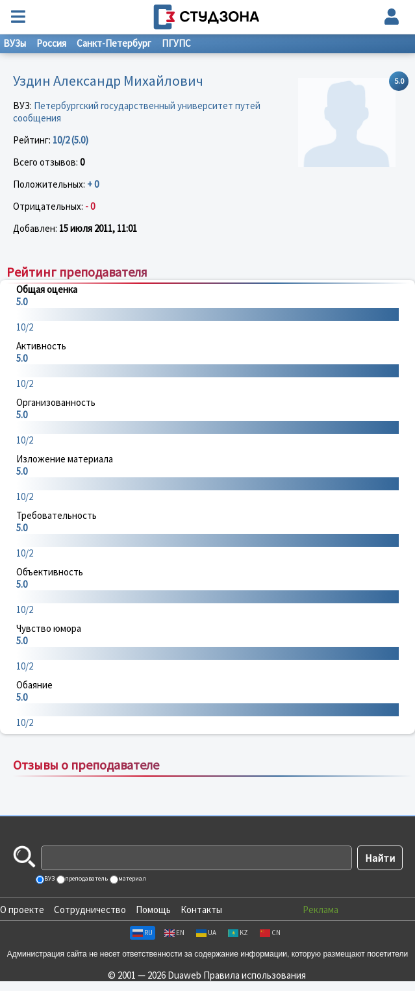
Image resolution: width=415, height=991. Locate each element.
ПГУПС (176, 43)
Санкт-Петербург (114, 43)
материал (131, 878)
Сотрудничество (90, 909)
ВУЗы (14, 43)
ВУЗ (49, 878)
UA (206, 932)
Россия (51, 43)
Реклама (320, 909)
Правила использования (254, 975)
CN (270, 932)
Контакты (201, 909)
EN (174, 932)
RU (142, 932)
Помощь (153, 909)
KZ (238, 932)
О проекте (22, 909)
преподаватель (86, 878)
